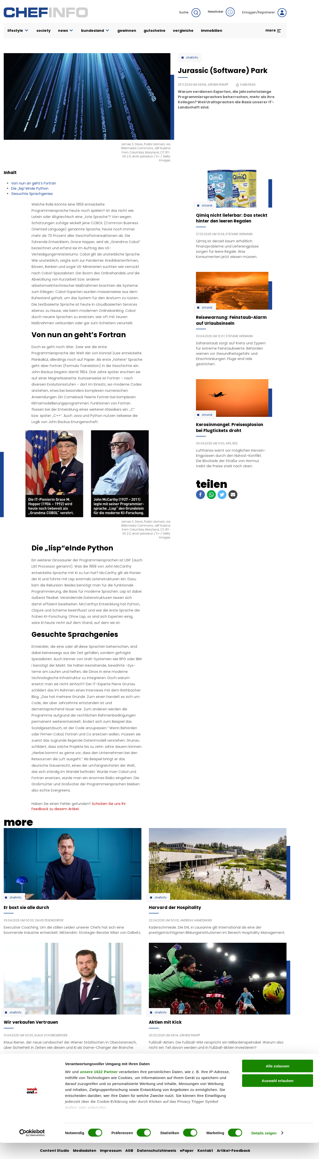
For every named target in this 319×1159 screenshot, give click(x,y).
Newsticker (221, 11)
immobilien (211, 30)
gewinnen (126, 30)
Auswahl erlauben (277, 1097)
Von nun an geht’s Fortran (33, 183)
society (43, 30)
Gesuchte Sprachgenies (32, 193)
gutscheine (154, 30)
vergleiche (183, 30)
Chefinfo (192, 58)
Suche (189, 12)
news (66, 30)
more (273, 30)
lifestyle (18, 30)
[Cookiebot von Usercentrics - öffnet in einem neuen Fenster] (32, 1149)
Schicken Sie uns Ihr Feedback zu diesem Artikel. (79, 806)
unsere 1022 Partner (99, 1088)
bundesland (95, 30)
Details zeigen (263, 1149)
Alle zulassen (277, 1082)
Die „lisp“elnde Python (29, 188)
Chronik (207, 206)
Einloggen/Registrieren (264, 12)
